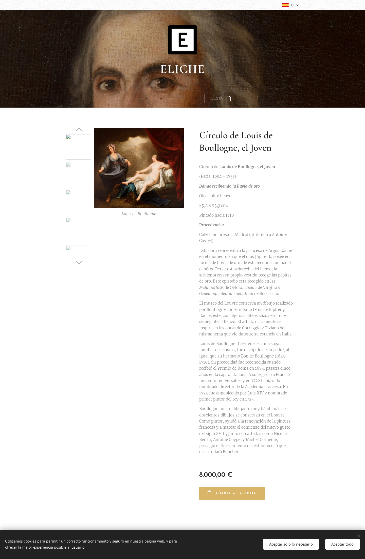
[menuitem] (98, 98)
